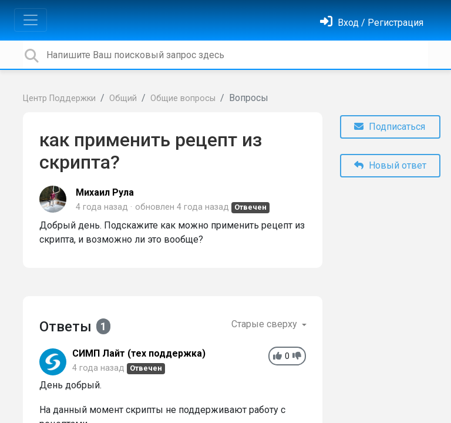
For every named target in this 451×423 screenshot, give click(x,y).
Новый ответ (390, 165)
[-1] (296, 356)
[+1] (277, 356)
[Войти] (371, 23)
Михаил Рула (105, 192)
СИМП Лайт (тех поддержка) (139, 353)
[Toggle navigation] (30, 20)
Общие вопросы (183, 98)
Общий (123, 98)
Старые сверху (265, 324)
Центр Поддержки (59, 98)
